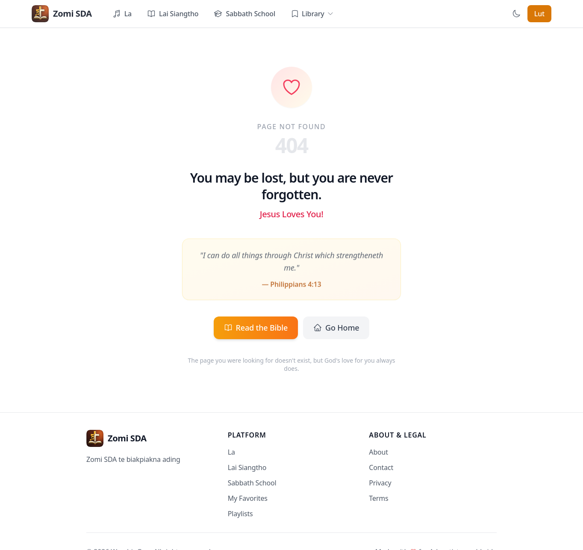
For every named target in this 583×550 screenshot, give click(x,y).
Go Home (336, 327)
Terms (378, 498)
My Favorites (248, 498)
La (231, 452)
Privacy (380, 483)
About (378, 452)
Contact (381, 467)
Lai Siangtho (247, 467)
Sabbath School (252, 483)
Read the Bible (256, 327)
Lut (539, 13)
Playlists (240, 513)
